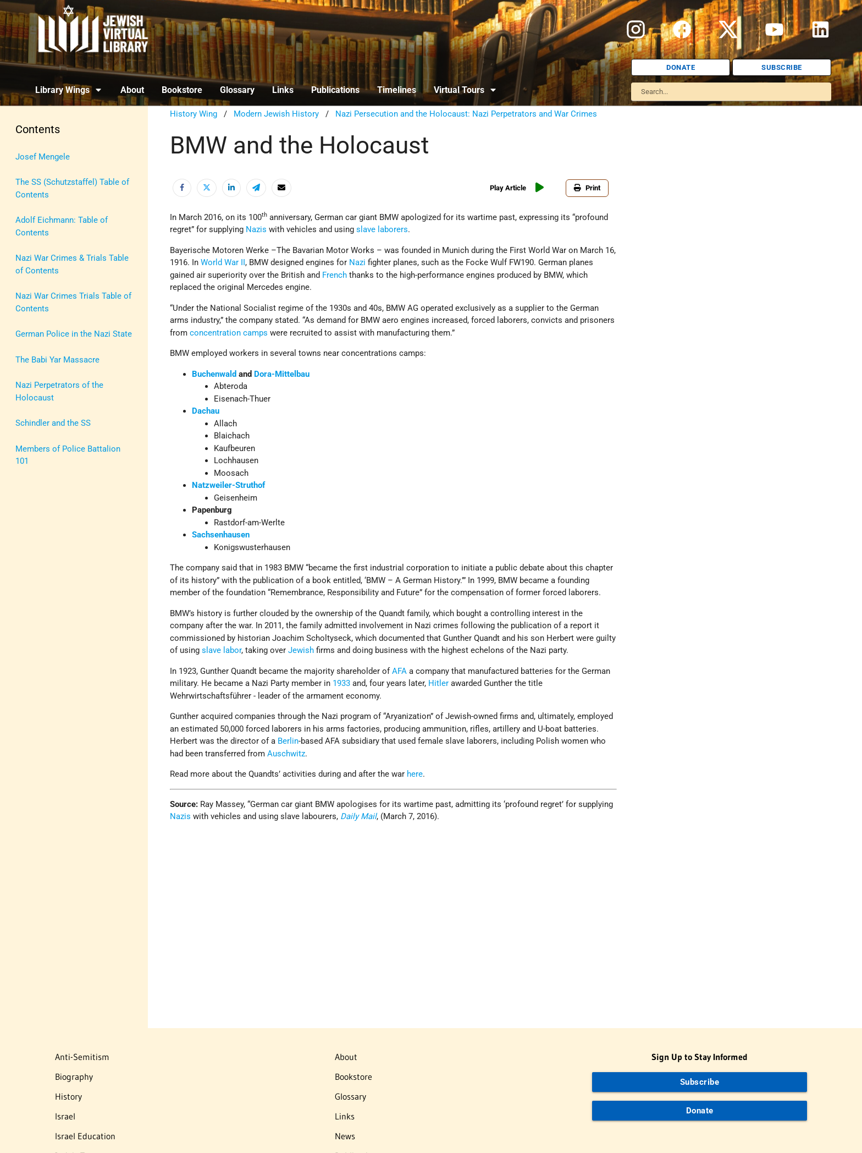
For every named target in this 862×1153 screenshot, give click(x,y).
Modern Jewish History (276, 114)
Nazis (256, 229)
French (334, 275)
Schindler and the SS (53, 423)
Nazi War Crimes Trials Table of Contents (73, 302)
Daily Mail (358, 816)
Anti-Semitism (82, 1056)
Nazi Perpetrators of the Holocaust (59, 391)
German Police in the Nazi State (73, 334)
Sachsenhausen (221, 535)
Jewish (301, 650)
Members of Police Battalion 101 (67, 455)
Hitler (438, 683)
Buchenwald (214, 374)
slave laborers (382, 229)
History (68, 1096)
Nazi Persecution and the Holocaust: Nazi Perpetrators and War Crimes (466, 114)
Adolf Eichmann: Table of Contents (61, 226)
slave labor (221, 650)
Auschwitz (286, 754)
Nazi (357, 262)
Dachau (205, 411)
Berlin (288, 741)
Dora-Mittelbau (282, 374)
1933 (341, 683)
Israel (65, 1116)
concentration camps (229, 333)
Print (587, 188)
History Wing (193, 114)
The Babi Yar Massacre (57, 360)
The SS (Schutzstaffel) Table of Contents (72, 188)
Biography (74, 1076)
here (415, 774)
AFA (399, 671)
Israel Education (85, 1135)
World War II (223, 262)
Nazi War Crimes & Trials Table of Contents (72, 264)
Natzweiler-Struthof (228, 485)
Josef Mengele (42, 157)
